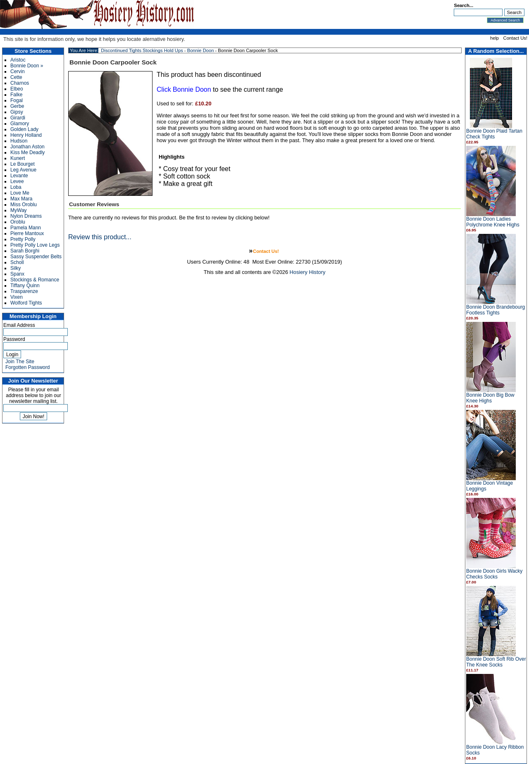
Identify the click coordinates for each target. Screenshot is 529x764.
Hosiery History (308, 272)
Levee (17, 181)
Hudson (18, 141)
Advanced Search (505, 20)
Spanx (17, 274)
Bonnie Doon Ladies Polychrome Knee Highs (492, 222)
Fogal (16, 100)
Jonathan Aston (27, 147)
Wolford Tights (26, 303)
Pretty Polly (23, 239)
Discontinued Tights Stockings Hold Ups (142, 50)
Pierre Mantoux (27, 233)
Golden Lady (24, 129)
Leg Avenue (23, 170)
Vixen (16, 297)
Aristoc (18, 60)
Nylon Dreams (26, 216)
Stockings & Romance (34, 280)
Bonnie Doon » (26, 66)
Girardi (17, 118)
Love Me (19, 193)
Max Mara (21, 199)
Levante (19, 176)
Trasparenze (24, 291)
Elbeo (16, 89)
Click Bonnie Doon (184, 89)
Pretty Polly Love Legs (35, 245)
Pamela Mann (25, 228)
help (494, 38)
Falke (16, 95)
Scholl (17, 262)
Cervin (17, 71)
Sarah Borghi (24, 251)
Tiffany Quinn (25, 285)
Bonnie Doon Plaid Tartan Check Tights (494, 134)
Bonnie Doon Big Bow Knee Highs (490, 398)
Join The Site (19, 361)
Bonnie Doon (200, 50)
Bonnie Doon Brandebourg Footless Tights (495, 310)
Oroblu (17, 222)
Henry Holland (26, 135)
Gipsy (16, 112)
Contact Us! (515, 38)
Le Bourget (22, 164)
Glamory (19, 123)
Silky (15, 268)
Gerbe (17, 106)
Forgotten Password (27, 367)
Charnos (19, 83)
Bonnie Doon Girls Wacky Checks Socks (494, 574)
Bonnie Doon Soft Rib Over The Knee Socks (496, 662)
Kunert (17, 158)
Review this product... (99, 236)
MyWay (18, 210)
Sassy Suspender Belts (36, 256)
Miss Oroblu (23, 204)
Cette (16, 77)
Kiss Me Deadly (27, 152)
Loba (15, 187)
